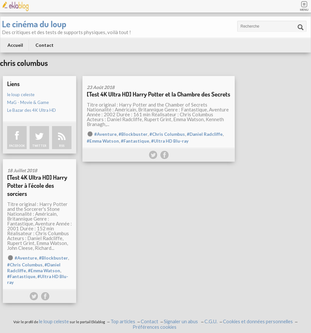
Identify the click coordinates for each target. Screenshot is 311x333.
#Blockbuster (133, 134)
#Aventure (105, 134)
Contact (44, 45)
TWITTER (39, 145)
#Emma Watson (103, 141)
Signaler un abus (181, 321)
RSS (61, 145)
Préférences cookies (154, 327)
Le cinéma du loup (34, 23)
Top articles (122, 321)
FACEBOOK (17, 145)
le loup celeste (20, 94)
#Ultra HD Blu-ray (169, 141)
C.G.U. (210, 321)
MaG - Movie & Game (28, 102)
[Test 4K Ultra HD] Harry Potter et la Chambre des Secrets (158, 94)
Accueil (15, 45)
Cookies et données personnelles (258, 321)
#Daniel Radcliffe (205, 134)
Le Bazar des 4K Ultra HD (31, 110)
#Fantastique (135, 141)
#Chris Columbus (167, 134)
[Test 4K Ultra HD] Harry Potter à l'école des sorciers (37, 185)
